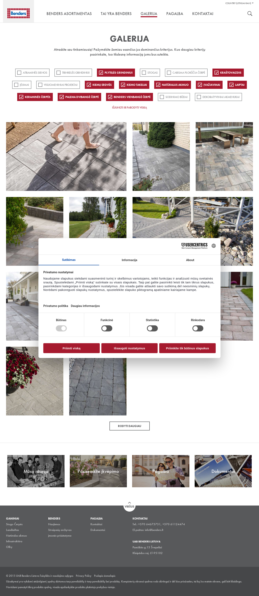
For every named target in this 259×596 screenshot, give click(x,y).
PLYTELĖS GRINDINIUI (119, 72)
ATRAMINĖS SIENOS (35, 72)
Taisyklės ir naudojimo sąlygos (56, 576)
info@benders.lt (154, 530)
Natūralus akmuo (175, 85)
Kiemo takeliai (137, 85)
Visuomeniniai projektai (60, 85)
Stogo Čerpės (14, 524)
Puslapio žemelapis (104, 576)
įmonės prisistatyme (59, 536)
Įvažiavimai (212, 85)
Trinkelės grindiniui (76, 72)
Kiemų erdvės (102, 85)
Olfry (9, 547)
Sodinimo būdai (177, 97)
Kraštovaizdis (230, 72)
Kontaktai (96, 524)
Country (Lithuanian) (238, 3)
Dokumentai (97, 530)
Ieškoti (250, 14)
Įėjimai (24, 85)
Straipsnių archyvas (59, 530)
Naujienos (54, 524)
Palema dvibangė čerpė (82, 97)
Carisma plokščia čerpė (189, 72)
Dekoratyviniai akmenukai (221, 97)
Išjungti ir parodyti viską (129, 107)
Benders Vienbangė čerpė (132, 97)
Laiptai (239, 85)
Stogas (153, 72)
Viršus (129, 506)
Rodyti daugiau (129, 426)
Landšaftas (12, 530)
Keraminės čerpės (37, 97)
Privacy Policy (83, 576)
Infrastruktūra (14, 541)
